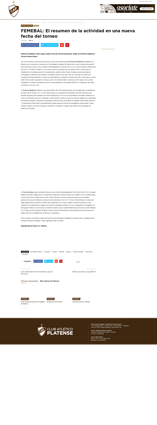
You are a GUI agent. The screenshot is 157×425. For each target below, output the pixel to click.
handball (61, 276)
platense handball (78, 276)
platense (68, 276)
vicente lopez (89, 276)
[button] (153, 16)
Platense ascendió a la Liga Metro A (84, 296)
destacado (47, 276)
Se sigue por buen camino (54, 326)
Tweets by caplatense (108, 49)
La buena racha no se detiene (81, 326)
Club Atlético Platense (36, 276)
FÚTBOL (50, 17)
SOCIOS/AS (91, 17)
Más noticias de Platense (49, 305)
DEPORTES (59, 17)
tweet (78, 286)
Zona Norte (25, 278)
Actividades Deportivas (32, 22)
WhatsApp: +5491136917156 (113, 351)
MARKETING (70, 17)
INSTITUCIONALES (37, 17)
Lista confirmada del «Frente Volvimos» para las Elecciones (37, 297)
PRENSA (81, 17)
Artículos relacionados (29, 305)
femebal (54, 276)
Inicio (22, 22)
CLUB (25, 17)
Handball (43, 22)
